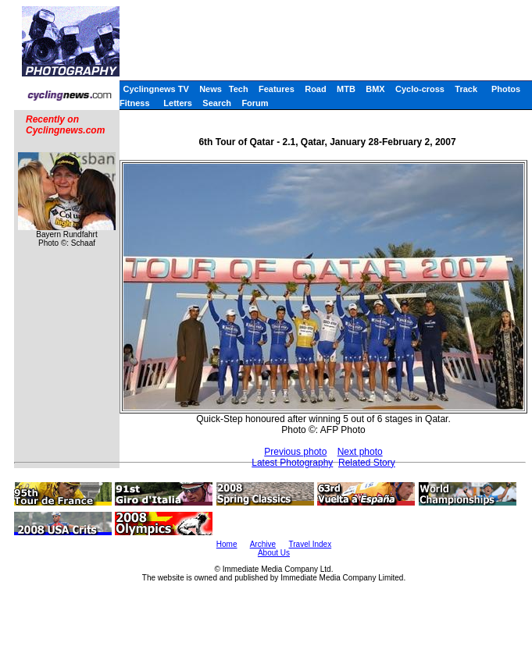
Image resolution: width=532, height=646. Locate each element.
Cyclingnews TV (155, 89)
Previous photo (295, 451)
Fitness (135, 103)
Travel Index (310, 544)
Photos (505, 89)
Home (226, 544)
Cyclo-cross (420, 89)
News (210, 89)
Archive (263, 544)
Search (216, 103)
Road (316, 89)
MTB (346, 89)
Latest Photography (292, 462)
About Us (274, 552)
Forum (254, 103)
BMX (375, 89)
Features (277, 89)
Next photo (360, 451)
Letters (177, 103)
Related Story (366, 462)
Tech (238, 89)
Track (466, 89)
